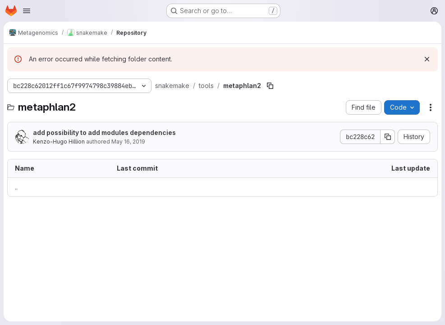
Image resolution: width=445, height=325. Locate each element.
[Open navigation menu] (26, 11)
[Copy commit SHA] (388, 137)
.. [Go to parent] (16, 187)
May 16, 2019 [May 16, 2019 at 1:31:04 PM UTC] (128, 141)
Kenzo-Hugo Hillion (59, 141)
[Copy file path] (270, 86)
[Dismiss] (427, 59)
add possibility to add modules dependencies (104, 132)
